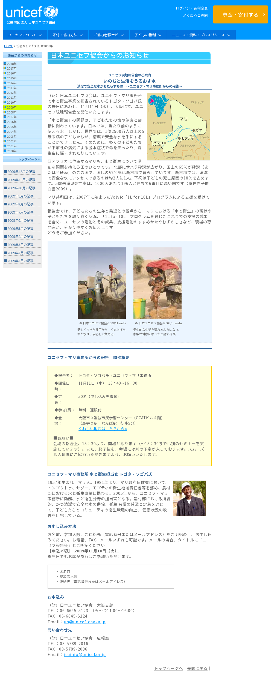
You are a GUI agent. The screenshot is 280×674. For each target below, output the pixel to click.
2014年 (12, 83)
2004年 (12, 131)
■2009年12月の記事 (19, 171)
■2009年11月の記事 (19, 179)
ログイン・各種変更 (192, 8)
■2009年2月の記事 (18, 252)
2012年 (12, 92)
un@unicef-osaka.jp (85, 621)
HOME (8, 46)
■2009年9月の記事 (18, 196)
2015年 (12, 78)
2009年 (12, 107)
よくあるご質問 (195, 15)
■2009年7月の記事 (18, 212)
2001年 (12, 146)
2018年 (12, 63)
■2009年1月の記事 (18, 260)
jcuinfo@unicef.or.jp (85, 654)
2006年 (12, 121)
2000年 (12, 151)
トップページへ (29, 159)
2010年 (12, 102)
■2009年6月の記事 (18, 220)
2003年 (12, 136)
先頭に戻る (197, 668)
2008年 (12, 112)
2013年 (12, 88)
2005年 (12, 126)
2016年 (12, 73)
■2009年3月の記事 (18, 244)
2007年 (12, 117)
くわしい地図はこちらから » (102, 428)
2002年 (12, 141)
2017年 (12, 68)
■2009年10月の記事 (19, 187)
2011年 (12, 97)
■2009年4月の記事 (18, 236)
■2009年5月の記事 (18, 228)
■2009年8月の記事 (18, 204)
